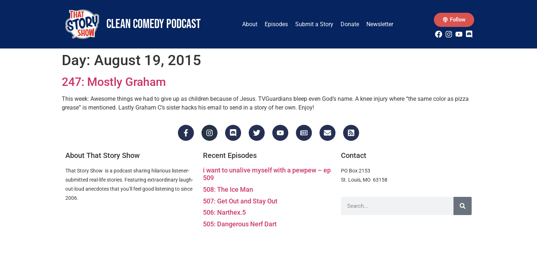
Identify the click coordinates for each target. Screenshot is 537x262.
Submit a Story (314, 24)
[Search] (462, 206)
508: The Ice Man (228, 189)
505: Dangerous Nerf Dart (240, 224)
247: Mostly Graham (114, 82)
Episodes (276, 24)
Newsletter (379, 24)
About (249, 24)
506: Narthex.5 (224, 212)
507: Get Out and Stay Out (240, 201)
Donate (350, 24)
